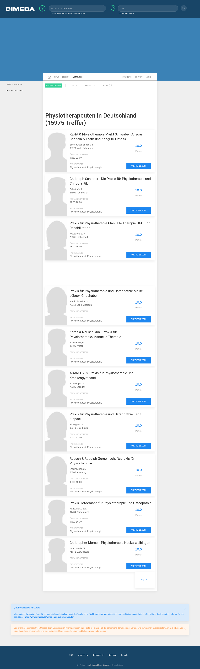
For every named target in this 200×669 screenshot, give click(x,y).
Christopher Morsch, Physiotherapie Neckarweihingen (110, 543)
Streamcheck (108, 665)
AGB (71, 655)
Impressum (83, 655)
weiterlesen (138, 166)
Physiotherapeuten (14, 90)
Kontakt (138, 77)
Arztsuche (77, 77)
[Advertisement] (100, 48)
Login (148, 77)
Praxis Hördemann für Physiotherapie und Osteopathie (110, 503)
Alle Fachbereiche (14, 84)
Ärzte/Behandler (53, 85)
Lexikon (65, 77)
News (56, 77)
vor (144, 580)
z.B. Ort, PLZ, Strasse (126, 13)
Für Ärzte (127, 77)
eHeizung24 (94, 665)
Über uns (112, 655)
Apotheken (90, 85)
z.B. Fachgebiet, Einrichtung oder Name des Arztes (67, 13)
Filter (107, 85)
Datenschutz (98, 655)
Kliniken (73, 85)
